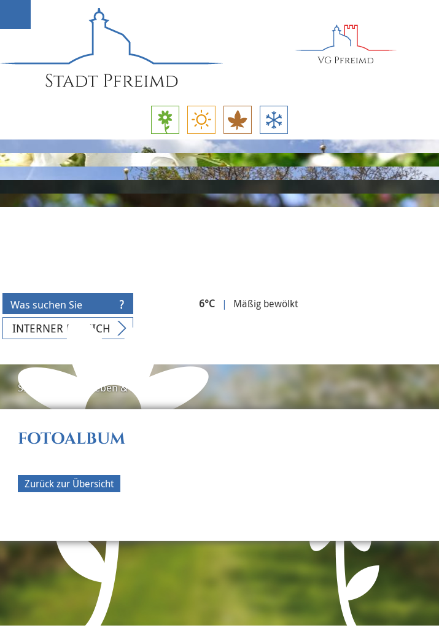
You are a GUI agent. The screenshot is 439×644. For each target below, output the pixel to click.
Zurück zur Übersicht (69, 483)
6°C (207, 303)
